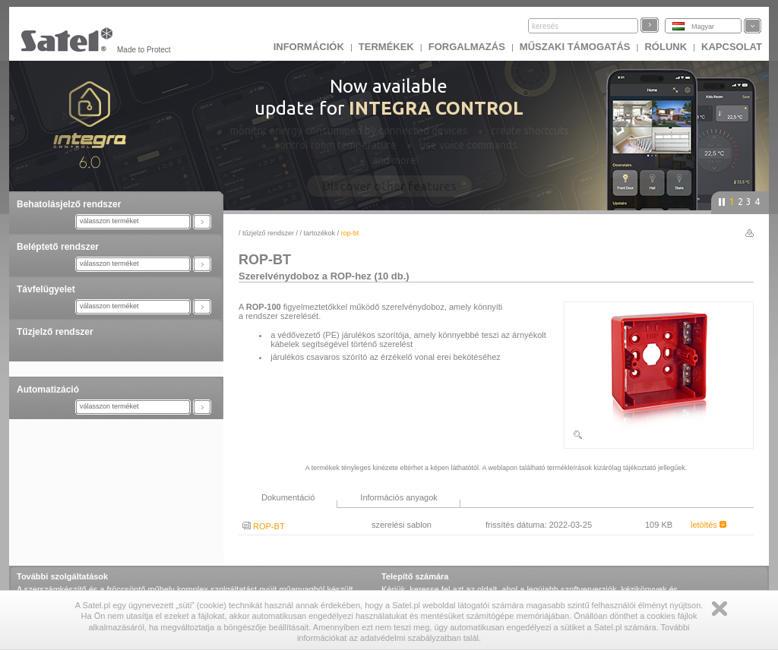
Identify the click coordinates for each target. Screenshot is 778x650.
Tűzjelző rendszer (55, 332)
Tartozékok (320, 233)
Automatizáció (48, 389)
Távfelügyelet (46, 289)
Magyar (702, 26)
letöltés (708, 524)
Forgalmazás (467, 46)
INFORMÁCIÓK (309, 46)
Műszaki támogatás (575, 46)
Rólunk (665, 46)
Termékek (386, 46)
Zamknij (719, 608)
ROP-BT (263, 526)
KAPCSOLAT (731, 46)
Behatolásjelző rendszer (69, 204)
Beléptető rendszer (58, 246)
